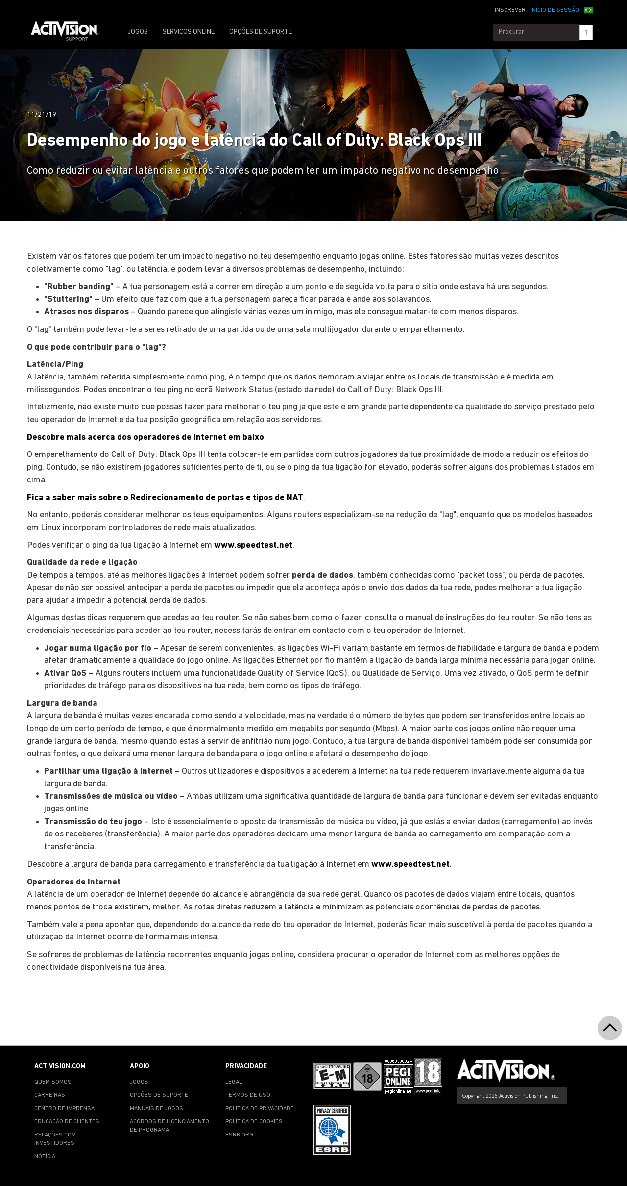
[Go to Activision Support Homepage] (70, 32)
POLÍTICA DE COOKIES (254, 1122)
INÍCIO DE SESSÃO (555, 10)
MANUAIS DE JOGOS (156, 1108)
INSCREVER (510, 10)
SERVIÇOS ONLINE (189, 32)
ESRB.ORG (239, 1135)
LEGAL (233, 1082)
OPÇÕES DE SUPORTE (260, 32)
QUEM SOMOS (53, 1082)
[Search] (586, 32)
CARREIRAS (49, 1095)
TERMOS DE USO (247, 1095)
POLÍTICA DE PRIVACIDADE (259, 1108)
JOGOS (137, 32)
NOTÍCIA (44, 1157)
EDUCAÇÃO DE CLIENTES (66, 1122)
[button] (588, 9)
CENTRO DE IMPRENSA (64, 1108)
